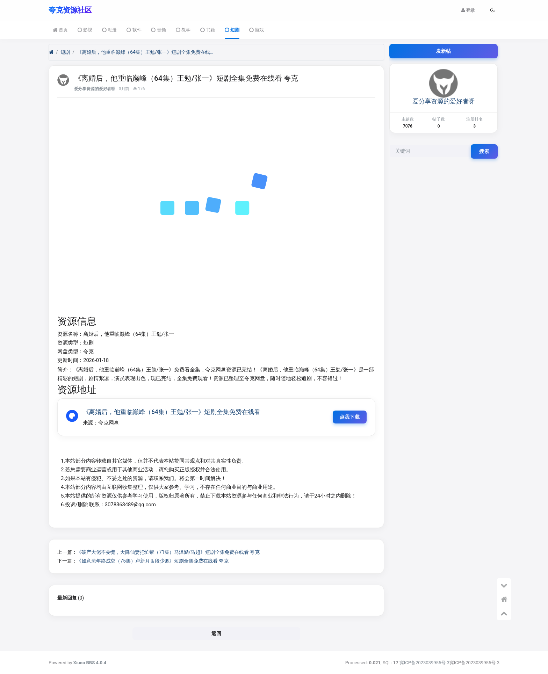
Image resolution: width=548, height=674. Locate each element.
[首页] (51, 52)
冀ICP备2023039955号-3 (424, 662)
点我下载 (348, 417)
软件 (134, 30)
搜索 (484, 151)
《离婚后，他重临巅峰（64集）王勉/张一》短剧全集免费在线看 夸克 (147, 52)
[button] (492, 10)
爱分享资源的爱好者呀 (95, 88)
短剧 (232, 30)
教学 (183, 30)
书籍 (207, 30)
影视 (85, 30)
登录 (468, 10)
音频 (158, 30)
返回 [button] (216, 634)
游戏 (256, 30)
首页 (60, 30)
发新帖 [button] (443, 50)
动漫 (109, 30)
